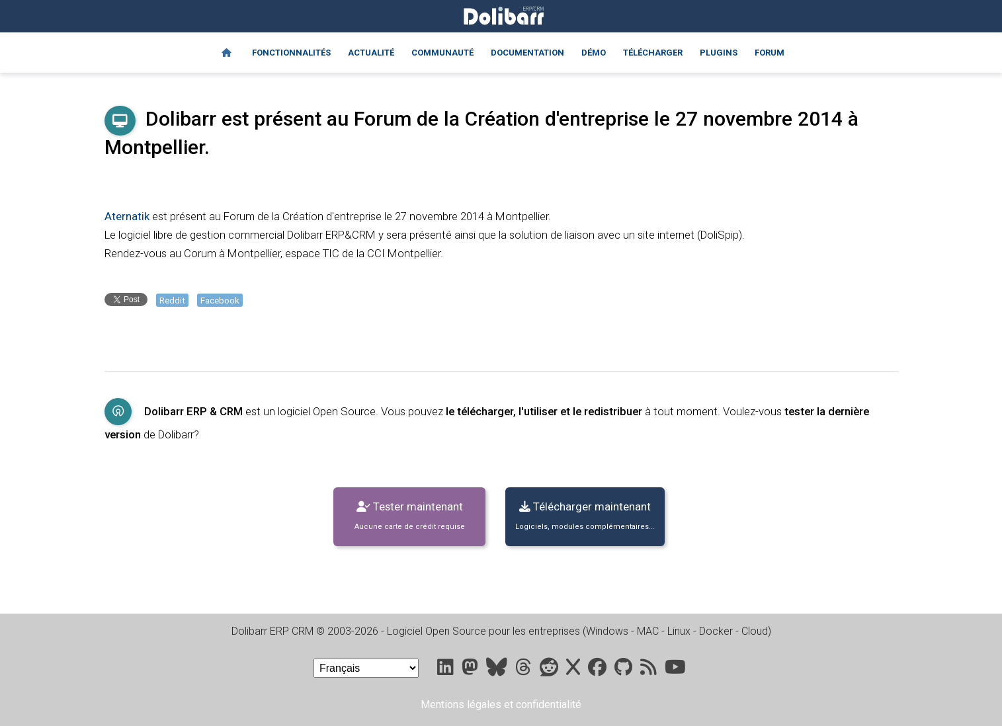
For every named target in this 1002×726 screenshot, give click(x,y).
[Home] (226, 53)
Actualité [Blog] (371, 53)
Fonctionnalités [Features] (291, 53)
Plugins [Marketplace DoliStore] (718, 53)
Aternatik (126, 216)
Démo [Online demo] (593, 53)
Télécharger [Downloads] (653, 53)
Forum (769, 53)
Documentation (527, 53)
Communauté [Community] (442, 53)
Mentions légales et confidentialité (501, 704)
